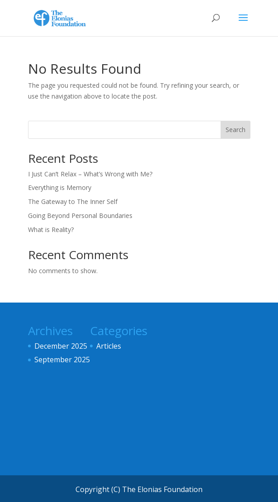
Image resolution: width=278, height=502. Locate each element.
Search (235, 129)
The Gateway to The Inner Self (73, 201)
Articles (108, 346)
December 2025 (60, 346)
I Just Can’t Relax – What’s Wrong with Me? (90, 174)
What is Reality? (51, 229)
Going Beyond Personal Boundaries (80, 215)
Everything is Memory (59, 187)
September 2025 (62, 360)
